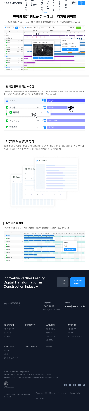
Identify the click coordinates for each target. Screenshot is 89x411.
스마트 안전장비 (51, 325)
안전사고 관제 (72, 329)
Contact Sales (78, 282)
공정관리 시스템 (9, 346)
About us (39, 393)
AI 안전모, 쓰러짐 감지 (75, 336)
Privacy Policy (75, 393)
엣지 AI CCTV (30, 325)
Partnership (40, 398)
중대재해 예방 (72, 325)
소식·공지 (49, 346)
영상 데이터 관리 (9, 329)
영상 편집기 (7, 336)
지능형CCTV (50, 329)
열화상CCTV (50, 336)
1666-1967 (48, 306)
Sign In (74, 3)
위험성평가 (71, 333)
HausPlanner (50, 393)
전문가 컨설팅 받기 (31, 346)
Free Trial (63, 282)
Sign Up (81, 3)
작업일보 (6, 350)
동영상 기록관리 (9, 325)
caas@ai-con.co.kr (75, 306)
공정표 (6, 354)
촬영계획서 (7, 333)
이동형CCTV (50, 333)
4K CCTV (49, 340)
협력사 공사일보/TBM (11, 358)
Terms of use (62, 393)
